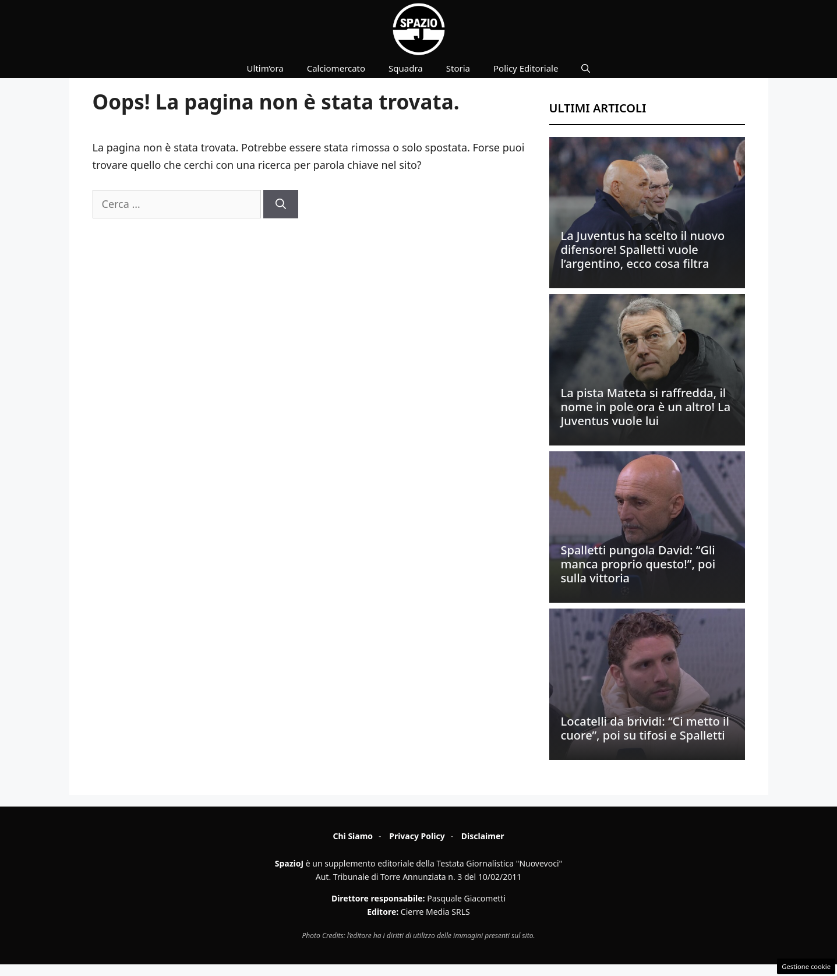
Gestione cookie (806, 966)
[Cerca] (280, 204)
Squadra (406, 68)
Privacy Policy (416, 835)
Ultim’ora (265, 68)
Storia (458, 68)
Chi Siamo (353, 835)
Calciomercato (336, 68)
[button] (586, 68)
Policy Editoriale (525, 68)
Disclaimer (482, 835)
